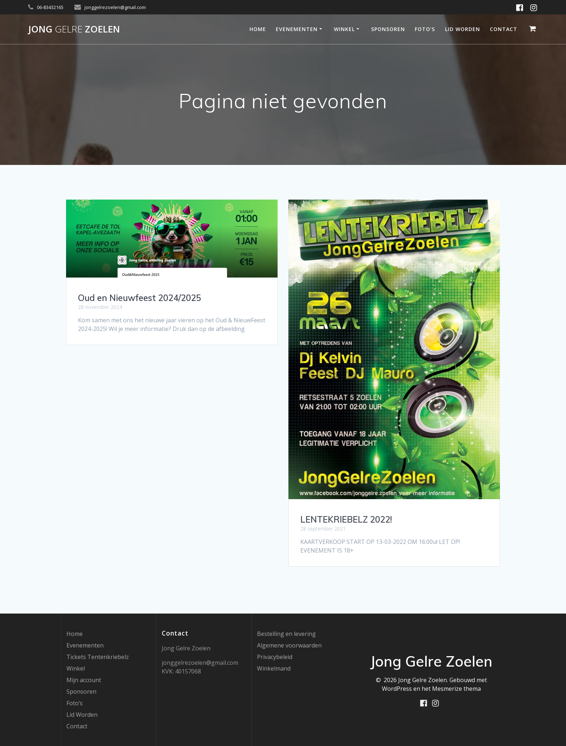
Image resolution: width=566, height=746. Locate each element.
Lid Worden (462, 29)
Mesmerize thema (456, 689)
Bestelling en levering (286, 634)
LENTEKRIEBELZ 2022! (346, 519)
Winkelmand (274, 668)
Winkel (344, 29)
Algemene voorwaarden (289, 645)
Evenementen (297, 29)
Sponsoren (388, 29)
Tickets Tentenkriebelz (97, 657)
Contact (503, 29)
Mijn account (83, 680)
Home (257, 29)
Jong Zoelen (74, 29)
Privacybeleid (274, 657)
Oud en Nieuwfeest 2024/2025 (139, 297)
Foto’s (425, 29)
